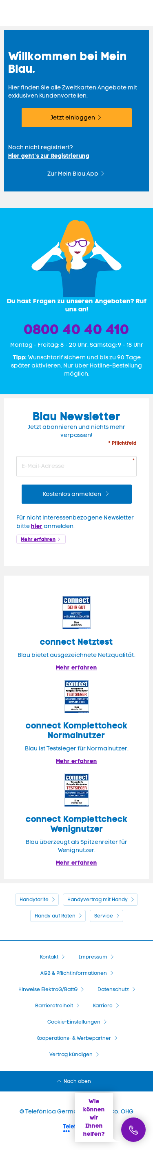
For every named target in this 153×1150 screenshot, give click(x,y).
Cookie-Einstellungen (73, 1022)
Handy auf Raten (55, 916)
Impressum (92, 957)
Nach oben (77, 1081)
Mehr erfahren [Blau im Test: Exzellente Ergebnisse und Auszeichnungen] (76, 761)
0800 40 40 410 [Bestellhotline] (76, 329)
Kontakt (49, 957)
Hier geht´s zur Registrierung (48, 155)
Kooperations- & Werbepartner (73, 1038)
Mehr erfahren (38, 539)
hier (36, 526)
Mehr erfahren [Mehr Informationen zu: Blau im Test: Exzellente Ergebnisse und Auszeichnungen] (76, 667)
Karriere (103, 1006)
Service (103, 916)
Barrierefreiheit (54, 1006)
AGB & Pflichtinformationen (73, 973)
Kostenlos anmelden (72, 494)
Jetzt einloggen (73, 117)
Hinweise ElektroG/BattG (48, 989)
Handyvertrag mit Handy (97, 899)
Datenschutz (113, 989)
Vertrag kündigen (71, 1054)
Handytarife (34, 899)
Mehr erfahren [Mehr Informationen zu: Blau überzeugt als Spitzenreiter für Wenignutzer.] (76, 862)
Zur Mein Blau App (72, 173)
